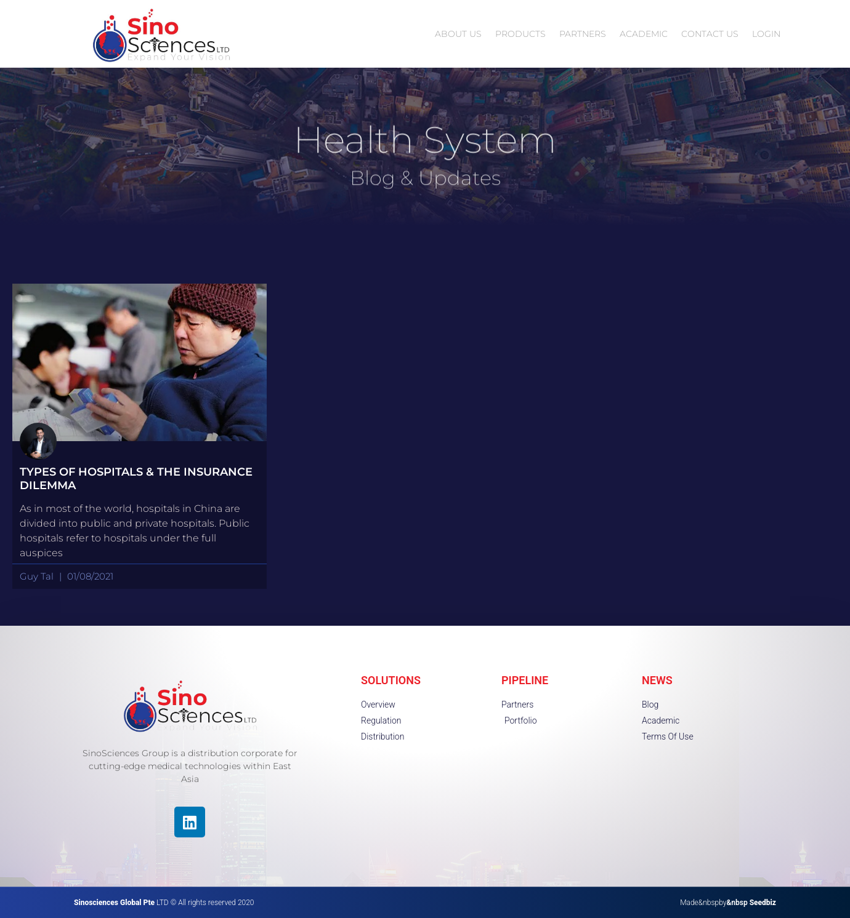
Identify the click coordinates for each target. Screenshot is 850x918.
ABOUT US (458, 33)
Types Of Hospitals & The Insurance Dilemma (136, 478)
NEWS (657, 680)
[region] (160, 830)
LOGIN (766, 33)
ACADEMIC (644, 33)
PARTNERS (582, 33)
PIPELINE (524, 680)
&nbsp (751, 902)
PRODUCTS (520, 33)
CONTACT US (710, 33)
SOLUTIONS (391, 680)
